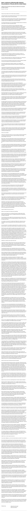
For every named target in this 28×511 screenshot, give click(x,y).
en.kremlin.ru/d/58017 (15, 507)
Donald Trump (11, 134)
